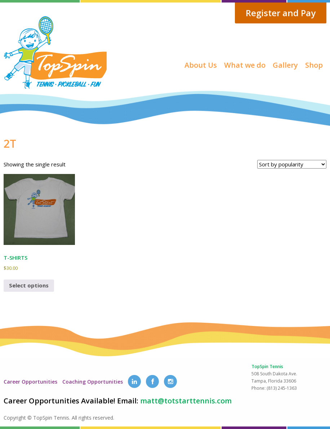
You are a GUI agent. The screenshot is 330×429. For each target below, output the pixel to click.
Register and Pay (281, 13)
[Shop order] (291, 164)
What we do (245, 65)
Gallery (285, 65)
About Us (200, 65)
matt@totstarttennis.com (186, 401)
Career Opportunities (30, 381)
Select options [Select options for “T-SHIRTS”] (29, 285)
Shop (314, 65)
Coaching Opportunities (92, 381)
